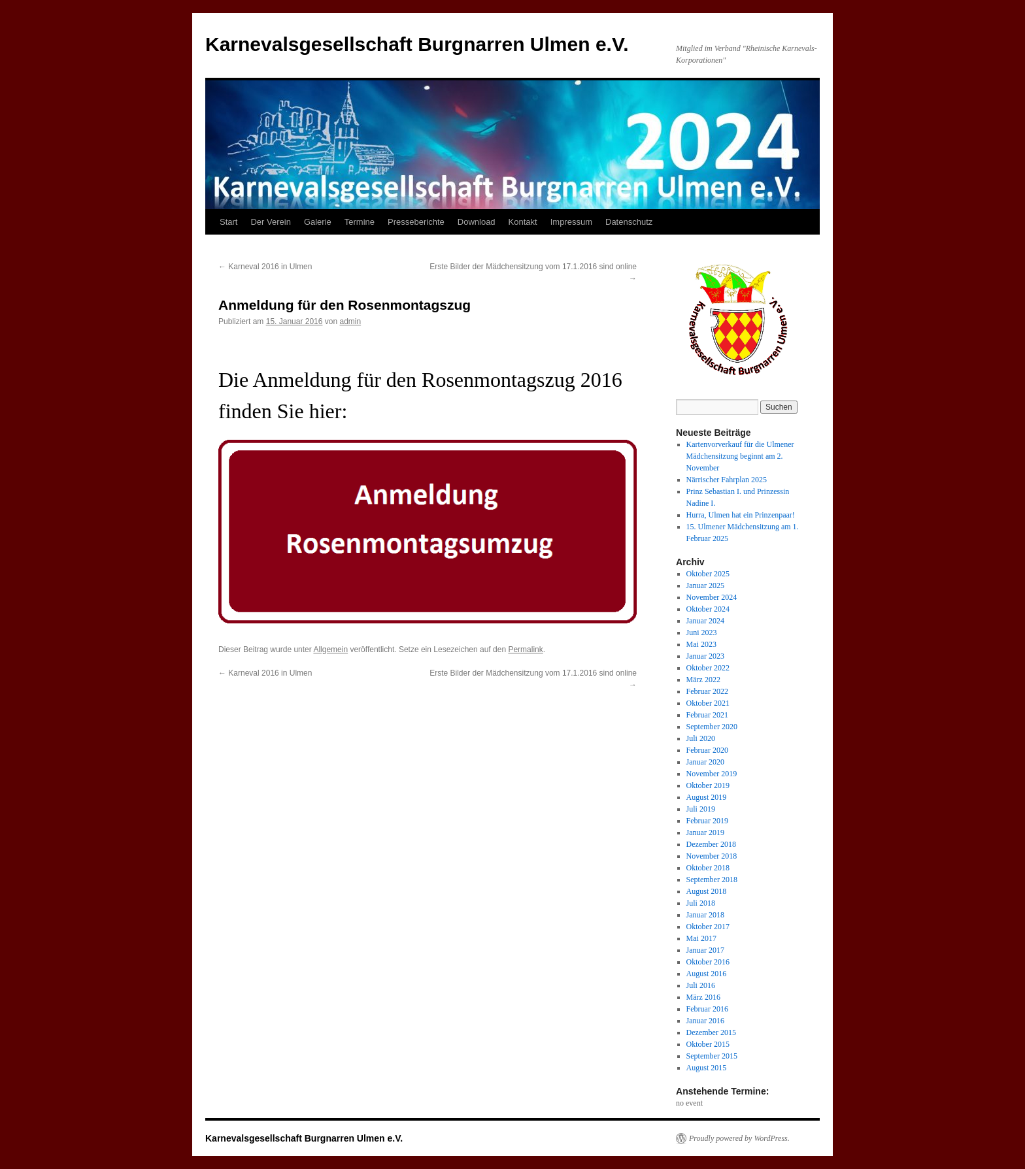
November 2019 (711, 773)
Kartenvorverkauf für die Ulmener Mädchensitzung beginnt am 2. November (740, 456)
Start (228, 222)
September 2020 (711, 726)
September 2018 (711, 879)
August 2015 (706, 1067)
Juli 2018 (700, 903)
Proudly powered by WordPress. (739, 1138)
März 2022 (703, 679)
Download (477, 222)
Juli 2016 (700, 985)
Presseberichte (416, 222)
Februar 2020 (707, 750)
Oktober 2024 (708, 609)
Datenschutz (628, 222)
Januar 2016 (705, 1020)
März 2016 (703, 997)
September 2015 (711, 1056)
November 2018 (711, 856)
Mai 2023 (701, 644)
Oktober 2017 (708, 926)
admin (350, 321)
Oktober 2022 (708, 667)
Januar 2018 (705, 914)
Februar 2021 (707, 714)
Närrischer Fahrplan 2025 (726, 479)
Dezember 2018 (711, 844)
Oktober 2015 (708, 1044)
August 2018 (706, 891)
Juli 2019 (700, 809)
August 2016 (706, 973)
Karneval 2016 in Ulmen (265, 266)
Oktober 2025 (708, 573)
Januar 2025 (705, 585)
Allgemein (330, 649)
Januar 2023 (705, 656)
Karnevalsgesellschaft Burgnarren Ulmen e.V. (417, 44)
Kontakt (523, 222)
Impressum (571, 222)
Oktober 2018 (708, 867)
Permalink (525, 649)
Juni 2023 (701, 632)
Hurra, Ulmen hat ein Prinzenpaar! (740, 514)
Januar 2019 (705, 832)
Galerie (317, 222)
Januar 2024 (705, 620)
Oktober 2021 (708, 703)
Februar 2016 (707, 1008)
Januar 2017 (705, 950)
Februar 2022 (707, 691)
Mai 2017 (701, 938)
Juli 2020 (700, 738)
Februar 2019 (707, 820)
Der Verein (270, 222)
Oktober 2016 (708, 961)
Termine (359, 222)
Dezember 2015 (711, 1032)
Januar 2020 (705, 761)
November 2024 (711, 597)
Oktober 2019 (708, 785)
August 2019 (706, 797)
